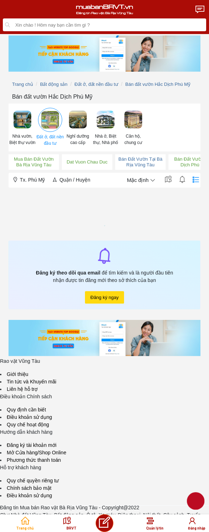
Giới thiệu (17, 374)
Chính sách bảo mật (29, 488)
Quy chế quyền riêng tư (33, 480)
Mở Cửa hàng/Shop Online (36, 452)
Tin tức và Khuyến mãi (31, 381)
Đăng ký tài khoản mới (32, 445)
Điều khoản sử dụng (29, 417)
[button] (22, 127)
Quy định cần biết (26, 409)
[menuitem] (22, 127)
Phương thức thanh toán (34, 460)
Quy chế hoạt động (28, 424)
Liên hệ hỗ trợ (22, 389)
